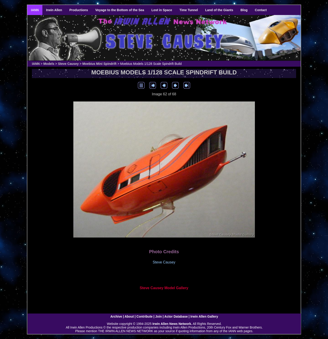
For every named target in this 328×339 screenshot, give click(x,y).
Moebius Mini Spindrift (99, 64)
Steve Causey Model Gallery (164, 288)
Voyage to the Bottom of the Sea (119, 10)
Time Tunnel (188, 10)
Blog (244, 10)
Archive (116, 316)
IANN (35, 10)
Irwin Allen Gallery (204, 316)
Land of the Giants (219, 10)
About (129, 316)
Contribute (144, 316)
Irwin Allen (54, 10)
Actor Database (176, 316)
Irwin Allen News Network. (172, 324)
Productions (78, 10)
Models (48, 64)
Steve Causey (68, 64)
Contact (261, 10)
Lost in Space (161, 10)
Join (158, 316)
